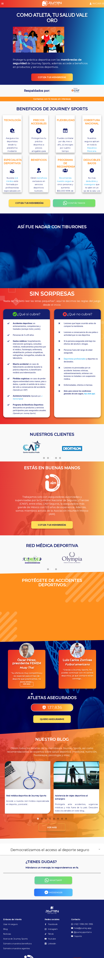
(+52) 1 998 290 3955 (82, 924)
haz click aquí (89, 394)
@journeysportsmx (81, 932)
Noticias (7, 934)
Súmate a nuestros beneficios (17, 943)
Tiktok (49, 934)
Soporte (76, 936)
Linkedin (50, 943)
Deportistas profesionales (75, 359)
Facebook (51, 924)
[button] (52, 849)
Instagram (51, 929)
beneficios (42, 178)
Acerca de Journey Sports (15, 939)
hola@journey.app (81, 928)
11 (72, 692)
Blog (5, 929)
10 (68, 692)
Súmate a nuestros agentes (16, 948)
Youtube (50, 939)
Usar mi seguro (10, 924)
